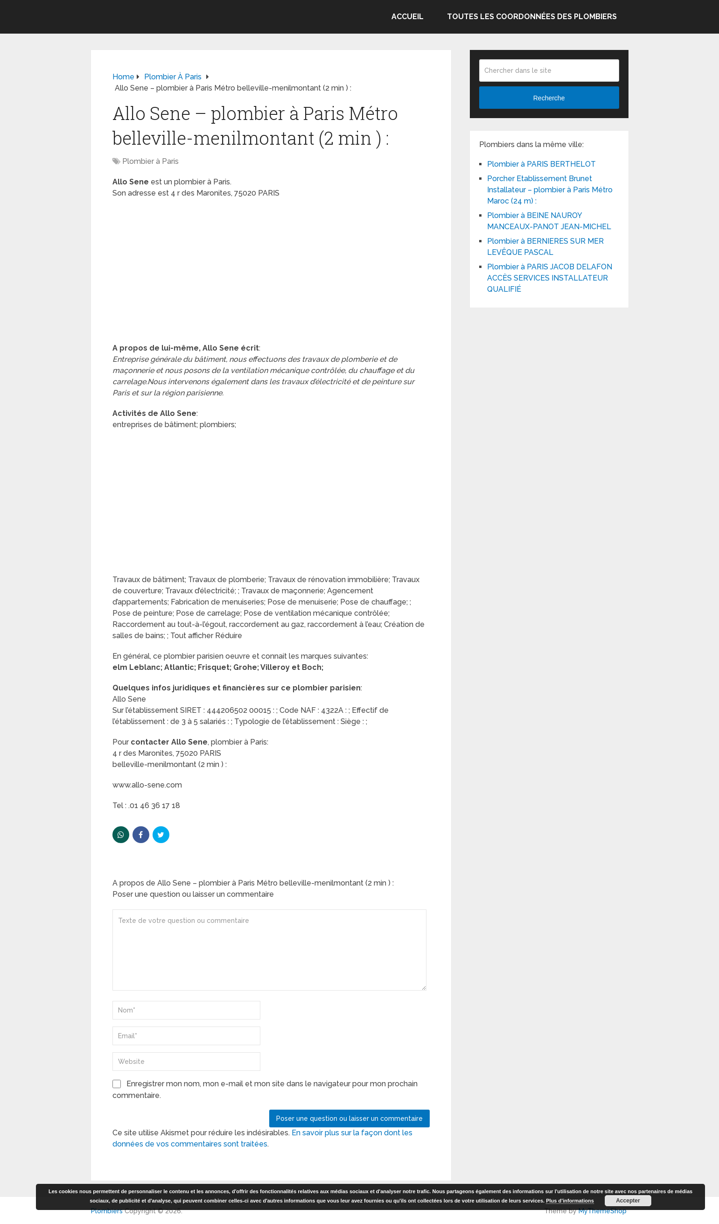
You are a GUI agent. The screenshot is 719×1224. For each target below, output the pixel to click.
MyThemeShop (603, 1211)
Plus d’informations (570, 1200)
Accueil (407, 16)
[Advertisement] (271, 273)
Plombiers (107, 1211)
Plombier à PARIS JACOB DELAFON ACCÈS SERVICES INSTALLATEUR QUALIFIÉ (549, 278)
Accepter (628, 1200)
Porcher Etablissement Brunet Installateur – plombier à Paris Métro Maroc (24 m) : (550, 189)
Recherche (549, 98)
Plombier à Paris (150, 161)
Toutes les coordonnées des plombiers (532, 16)
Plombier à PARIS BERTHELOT (541, 164)
